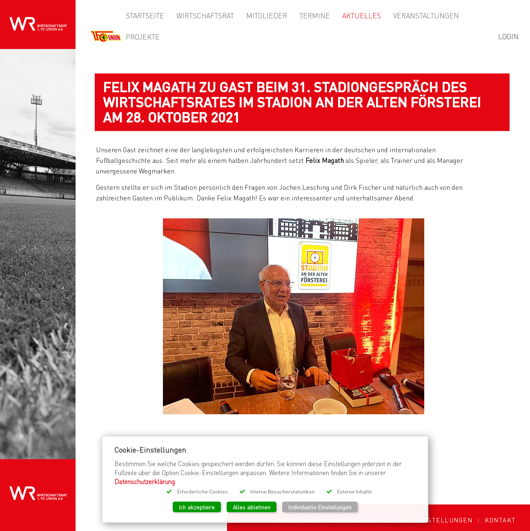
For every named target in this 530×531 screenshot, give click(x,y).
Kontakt (500, 520)
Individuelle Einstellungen (320, 507)
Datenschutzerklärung (144, 482)
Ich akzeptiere (197, 507)
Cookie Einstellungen (430, 520)
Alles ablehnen (251, 507)
